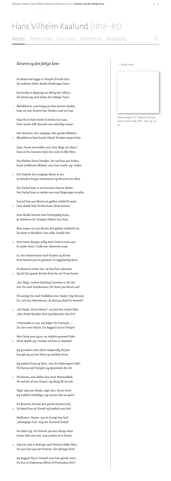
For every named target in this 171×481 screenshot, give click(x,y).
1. (119, 64)
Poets (25, 4)
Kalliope (16, 4)
